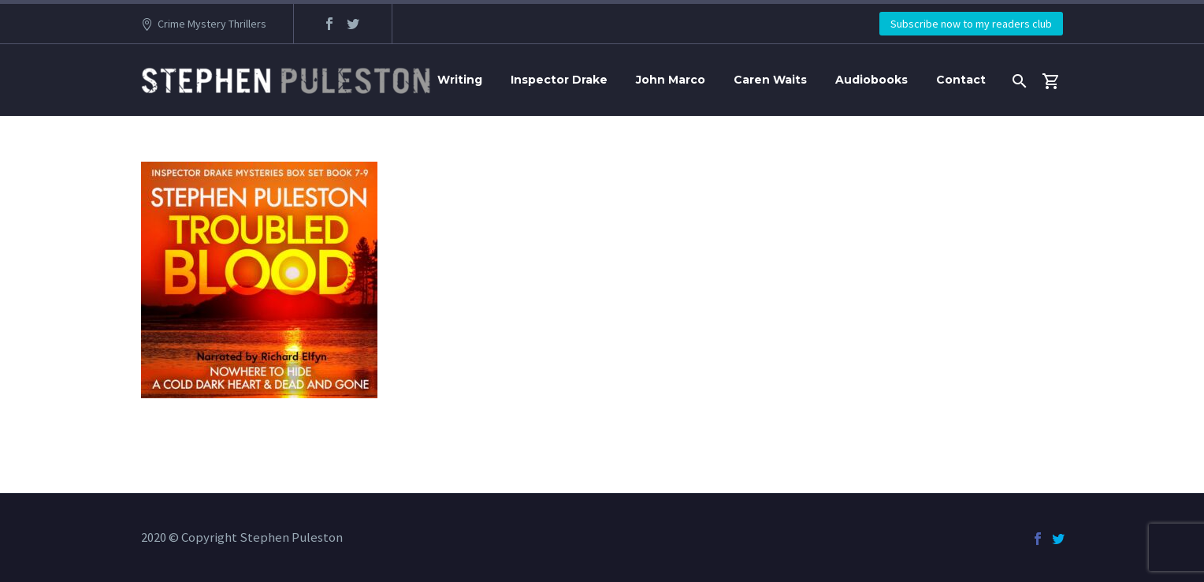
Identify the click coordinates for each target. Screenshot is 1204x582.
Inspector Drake (559, 80)
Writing (459, 80)
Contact (961, 80)
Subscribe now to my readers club (971, 24)
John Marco (670, 80)
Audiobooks (871, 80)
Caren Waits (770, 80)
